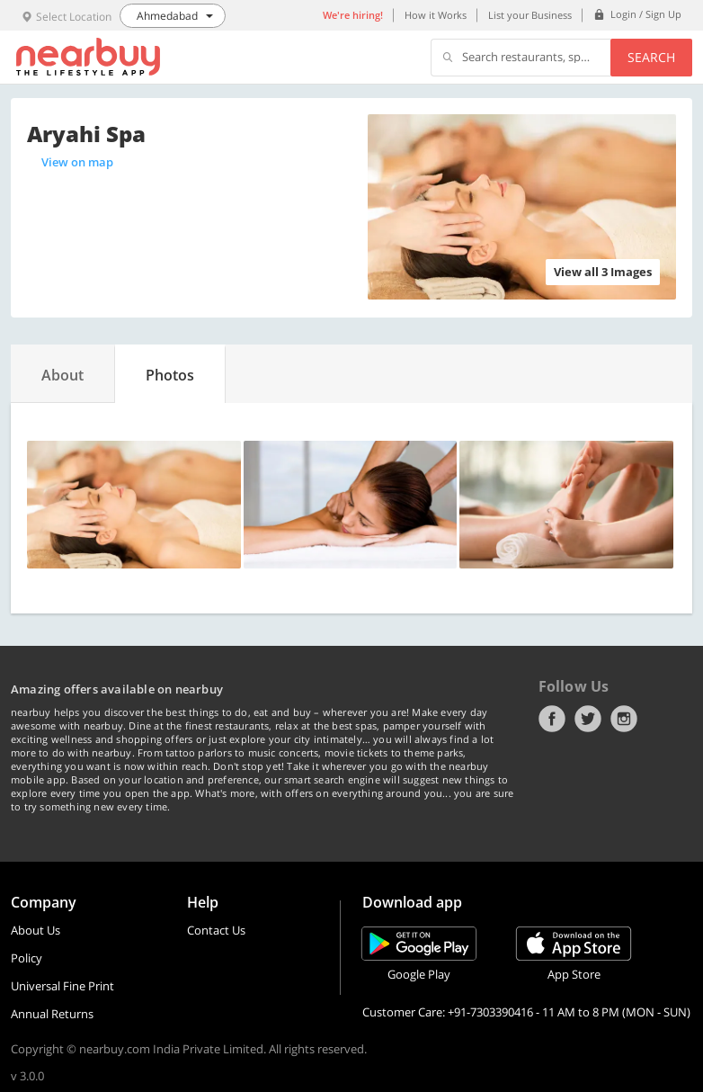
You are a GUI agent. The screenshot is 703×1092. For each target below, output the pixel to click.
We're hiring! (353, 15)
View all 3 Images (603, 272)
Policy (26, 958)
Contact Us (216, 930)
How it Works (436, 15)
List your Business (530, 15)
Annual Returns (52, 1014)
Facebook (551, 718)
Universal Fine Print (62, 986)
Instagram (623, 718)
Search (651, 57)
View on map (77, 162)
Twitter (587, 718)
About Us (35, 930)
